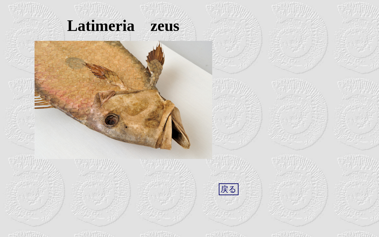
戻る (228, 189)
